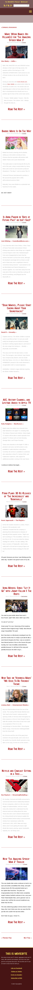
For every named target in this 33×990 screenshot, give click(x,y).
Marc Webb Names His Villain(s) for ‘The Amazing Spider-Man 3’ (16, 37)
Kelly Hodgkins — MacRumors (12, 424)
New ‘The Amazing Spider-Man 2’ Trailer (16, 860)
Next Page (27, 938)
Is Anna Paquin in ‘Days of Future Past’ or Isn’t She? (17, 218)
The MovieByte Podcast (12, 2)
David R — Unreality (8, 332)
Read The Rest (15, 109)
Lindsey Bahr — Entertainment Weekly (14, 705)
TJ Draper (24, 42)
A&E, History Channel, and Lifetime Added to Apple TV (16, 401)
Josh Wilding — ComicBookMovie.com (15, 241)
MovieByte (10, 11)
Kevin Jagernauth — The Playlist (12, 520)
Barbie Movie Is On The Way (16, 131)
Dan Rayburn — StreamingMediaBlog (14, 795)
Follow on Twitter (16, 971)
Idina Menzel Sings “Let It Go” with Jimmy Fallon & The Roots (16, 590)
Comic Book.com (22, 81)
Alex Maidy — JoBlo (8, 61)
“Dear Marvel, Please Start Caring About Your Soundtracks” (16, 308)
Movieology (24, 2)
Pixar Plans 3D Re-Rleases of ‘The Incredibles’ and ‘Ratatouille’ (16, 496)
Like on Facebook (16, 968)
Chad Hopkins (24, 596)
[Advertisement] (16, 20)
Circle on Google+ (16, 975)
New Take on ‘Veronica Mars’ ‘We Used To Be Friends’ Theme (16, 680)
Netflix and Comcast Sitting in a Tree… (16, 772)
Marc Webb (10, 84)
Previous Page (7, 937)
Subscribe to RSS (16, 978)
